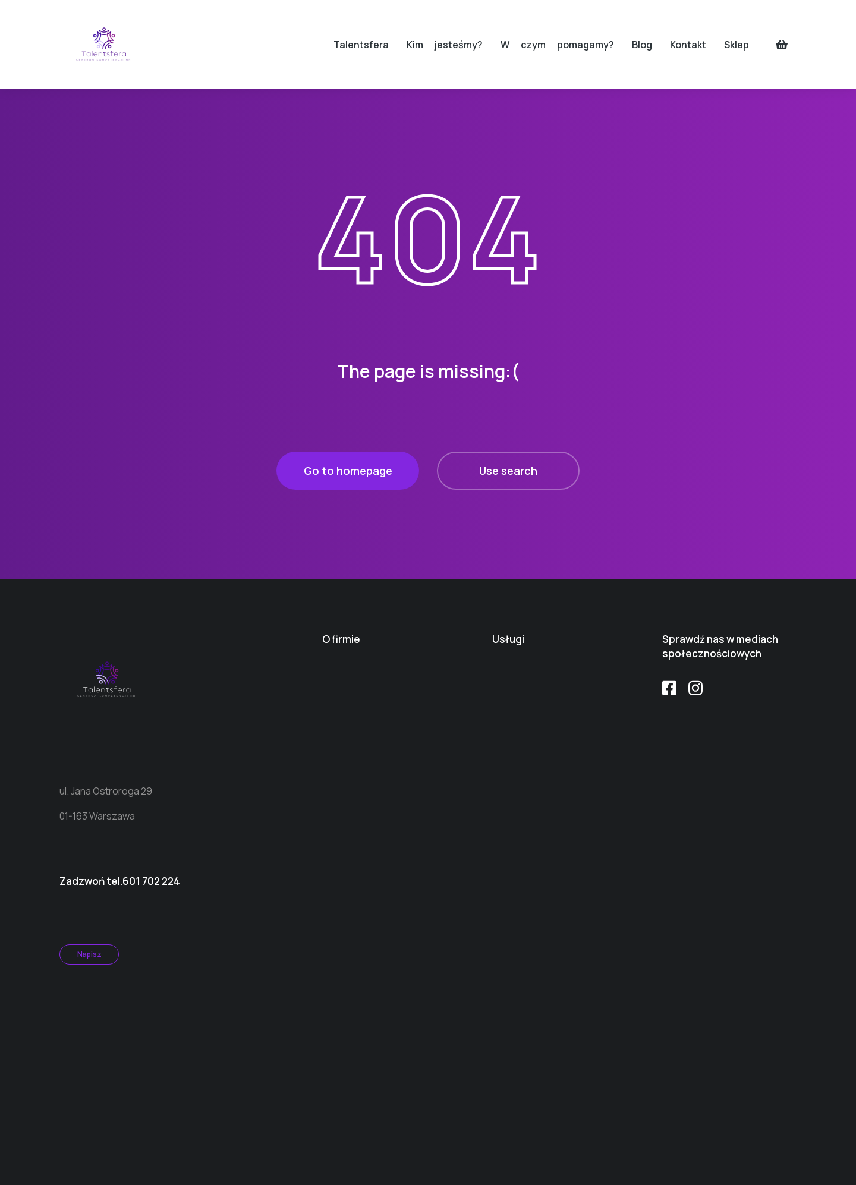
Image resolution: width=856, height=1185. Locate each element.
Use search (508, 471)
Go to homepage (348, 471)
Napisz (89, 954)
